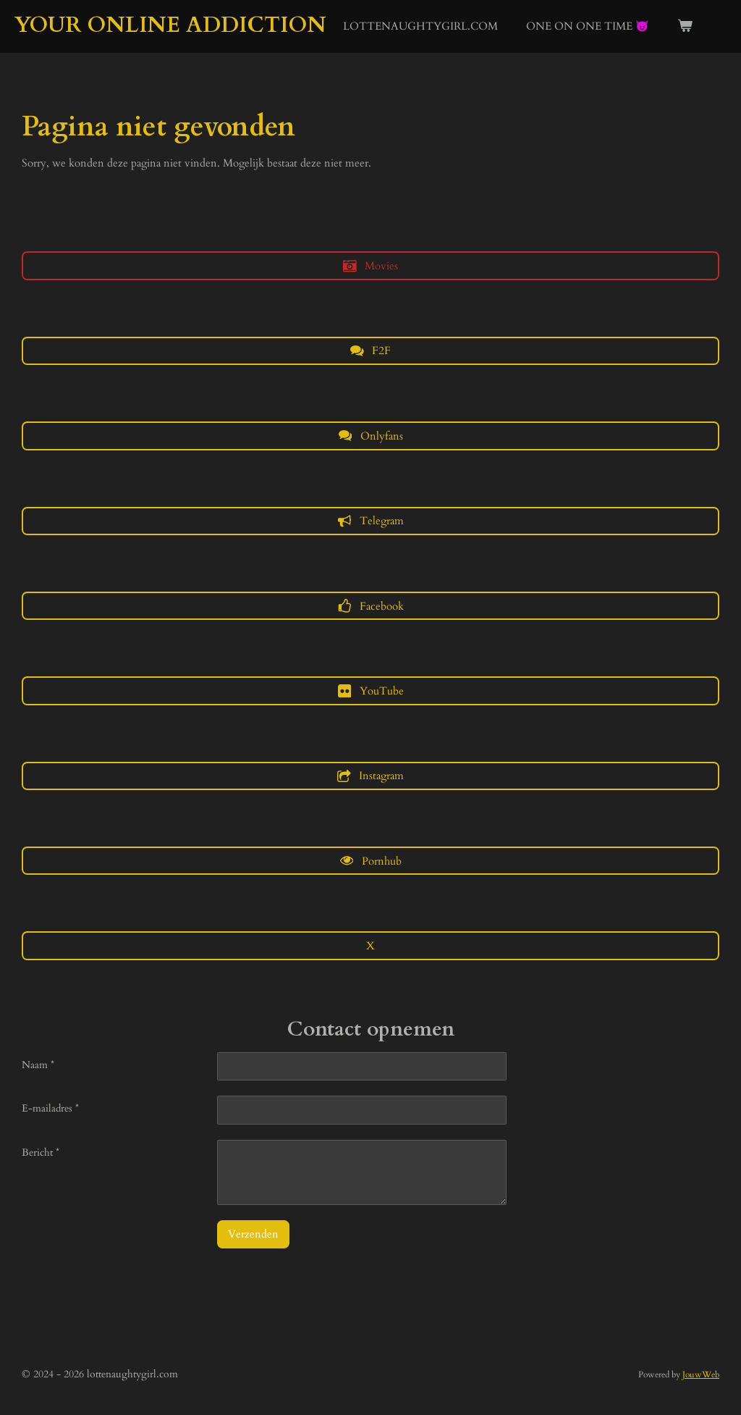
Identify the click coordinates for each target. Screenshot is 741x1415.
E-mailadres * (50, 1108)
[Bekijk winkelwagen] (685, 26)
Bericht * (40, 1152)
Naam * (38, 1065)
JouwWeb (700, 1374)
